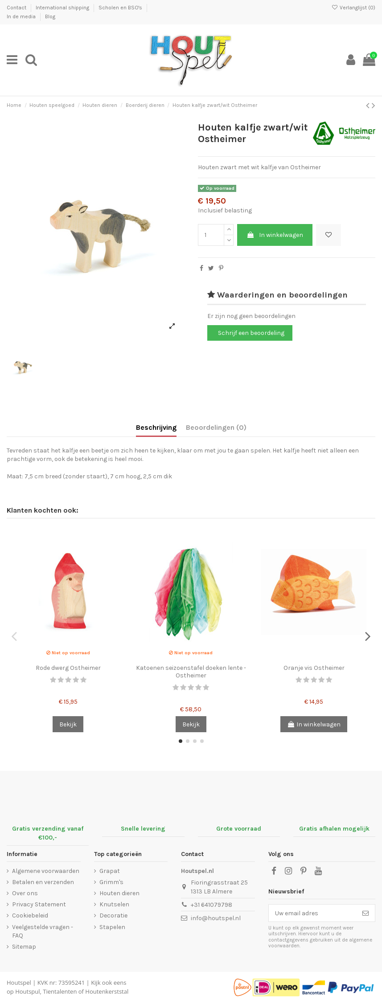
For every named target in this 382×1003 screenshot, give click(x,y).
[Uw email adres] (312, 913)
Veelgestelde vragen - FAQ (42, 931)
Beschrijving (156, 427)
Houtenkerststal (106, 991)
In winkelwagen (274, 235)
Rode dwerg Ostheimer (68, 668)
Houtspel (19, 983)
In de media (22, 16)
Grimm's (111, 882)
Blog (50, 16)
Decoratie (113, 915)
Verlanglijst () (353, 7)
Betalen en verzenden (43, 882)
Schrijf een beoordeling (251, 333)
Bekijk (68, 724)
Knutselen (114, 904)
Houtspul (27, 991)
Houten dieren (119, 893)
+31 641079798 (211, 905)
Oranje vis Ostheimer (314, 668)
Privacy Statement (39, 904)
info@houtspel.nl (216, 918)
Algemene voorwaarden (45, 871)
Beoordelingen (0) (216, 427)
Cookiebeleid (30, 915)
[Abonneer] (365, 913)
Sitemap (24, 946)
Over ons (25, 893)
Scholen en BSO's (121, 7)
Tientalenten (60, 991)
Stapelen (112, 927)
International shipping (63, 7)
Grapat (109, 871)
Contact (17, 7)
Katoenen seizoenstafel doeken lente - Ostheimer (191, 671)
